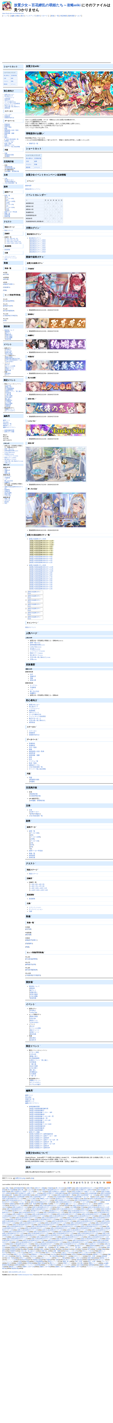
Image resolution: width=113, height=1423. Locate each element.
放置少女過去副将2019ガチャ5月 (95, 1219)
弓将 (10, 181)
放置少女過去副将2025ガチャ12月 (41, 567)
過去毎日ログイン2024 (38, 240)
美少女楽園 (8, 354)
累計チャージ (9, 367)
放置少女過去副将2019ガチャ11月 (30, 1223)
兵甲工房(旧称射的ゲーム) (13, 360)
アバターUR (9, 204)
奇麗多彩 (7, 491)
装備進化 (7, 126)
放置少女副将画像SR (37, 1128)
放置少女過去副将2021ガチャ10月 (69, 1231)
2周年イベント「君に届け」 (14, 391)
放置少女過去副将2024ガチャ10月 (79, 1212)
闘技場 (7, 331)
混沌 (15, 315)
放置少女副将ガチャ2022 (92, 1244)
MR (7, 200)
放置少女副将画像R (36, 1130)
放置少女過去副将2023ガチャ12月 (77, 1242)
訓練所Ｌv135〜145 (46, 1198)
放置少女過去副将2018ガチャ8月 (84, 1216)
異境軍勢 (7, 249)
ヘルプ (78, 16)
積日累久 (8, 373)
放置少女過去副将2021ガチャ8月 (19, 1231)
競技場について (9, 330)
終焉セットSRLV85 (35, 1252)
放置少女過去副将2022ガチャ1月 (38, 1233)
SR (7, 210)
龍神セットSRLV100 (84, 1252)
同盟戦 (7, 156)
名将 (11, 306)
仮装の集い (8, 352)
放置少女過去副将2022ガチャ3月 (87, 1233)
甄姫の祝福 (8, 357)
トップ (5, 16)
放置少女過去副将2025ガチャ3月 (41, 585)
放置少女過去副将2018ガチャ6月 (34, 1216)
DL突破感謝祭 (9, 388)
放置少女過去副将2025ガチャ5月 (41, 581)
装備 (12, 81)
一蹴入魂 (8, 394)
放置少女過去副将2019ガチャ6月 (12, 1221)
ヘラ (5, 479)
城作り (6, 137)
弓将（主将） (79, 1261)
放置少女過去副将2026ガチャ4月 (13, 487)
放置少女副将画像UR (37, 1122)
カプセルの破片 (35, 1084)
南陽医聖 (8, 405)
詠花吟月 (33, 1040)
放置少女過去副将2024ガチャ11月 (98, 1207)
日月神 (12, 315)
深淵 (4, 320)
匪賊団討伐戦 (9, 155)
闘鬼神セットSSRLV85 (38, 1254)
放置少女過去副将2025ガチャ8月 (41, 575)
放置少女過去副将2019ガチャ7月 (37, 1221)
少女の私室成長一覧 (12, 139)
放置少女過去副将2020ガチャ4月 (48, 1224)
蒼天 (8, 306)
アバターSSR (10, 207)
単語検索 (63, 16)
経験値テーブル (9, 145)
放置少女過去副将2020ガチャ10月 (91, 1226)
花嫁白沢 (7, 470)
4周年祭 (7, 406)
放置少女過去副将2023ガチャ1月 (17, 1238)
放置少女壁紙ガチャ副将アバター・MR (43, 1136)
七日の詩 (8, 385)
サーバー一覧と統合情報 (12, 146)
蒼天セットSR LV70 (17, 1252)
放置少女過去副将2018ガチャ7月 (59, 1216)
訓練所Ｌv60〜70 (60, 1266)
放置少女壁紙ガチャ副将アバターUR (42, 1144)
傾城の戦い (8, 334)
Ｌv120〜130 (9, 243)
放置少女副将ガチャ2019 (89, 1209)
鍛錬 (5, 128)
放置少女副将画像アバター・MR (41, 1112)
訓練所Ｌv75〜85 (44, 1266)
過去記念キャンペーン (32, 189)
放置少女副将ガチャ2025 (37, 565)
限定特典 (8, 370)
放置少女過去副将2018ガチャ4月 (92, 1214)
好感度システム (9, 140)
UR (7, 206)
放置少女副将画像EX (37, 1110)
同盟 (5, 153)
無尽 (4, 310)
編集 (13, 16)
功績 (5, 259)
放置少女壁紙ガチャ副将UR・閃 (41, 1142)
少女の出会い (9, 361)
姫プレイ (8, 333)
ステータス (7, 114)
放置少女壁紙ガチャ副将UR (39, 1146)
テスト (95, 1210)
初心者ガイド (8, 96)
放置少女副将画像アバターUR (40, 1120)
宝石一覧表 (7, 127)
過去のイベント (30, 627)
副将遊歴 (7, 215)
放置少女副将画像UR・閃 (38, 1118)
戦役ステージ (8, 230)
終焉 (8, 310)
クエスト (6, 81)
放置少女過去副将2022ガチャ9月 (21, 1237)
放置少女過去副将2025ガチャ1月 (41, 589)
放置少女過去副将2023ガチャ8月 (83, 1240)
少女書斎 (8, 401)
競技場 (5, 84)
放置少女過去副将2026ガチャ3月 (41, 558)
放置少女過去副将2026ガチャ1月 (41, 562)
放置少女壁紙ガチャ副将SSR (40, 1148)
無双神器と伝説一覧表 (11, 130)
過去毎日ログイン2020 (38, 248)
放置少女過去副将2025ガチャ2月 (41, 587)
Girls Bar (33, 1018)
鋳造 (5, 134)
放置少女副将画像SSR (37, 1126)
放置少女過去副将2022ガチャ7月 (80, 1235)
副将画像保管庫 (9, 430)
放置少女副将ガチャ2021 (24, 1245)
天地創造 (7, 477)
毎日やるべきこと (10, 105)
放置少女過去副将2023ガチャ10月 (26, 1242)
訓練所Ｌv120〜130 (28, 1266)
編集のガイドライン (9, 427)
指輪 (4, 284)
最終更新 (71, 16)
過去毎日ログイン (35, 238)
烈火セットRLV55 (88, 1251)
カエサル (7, 500)
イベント (13, 84)
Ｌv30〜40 (33, 884)
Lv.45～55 (15, 238)
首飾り (12, 284)
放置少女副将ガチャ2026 (37, 539)
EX (7, 197)
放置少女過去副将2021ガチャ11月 (94, 1231)
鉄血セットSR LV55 (71, 1251)
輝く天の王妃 (8, 480)
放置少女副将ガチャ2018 (20, 1207)
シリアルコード (9, 97)
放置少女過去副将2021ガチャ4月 (27, 1230)
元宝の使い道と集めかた (12, 106)
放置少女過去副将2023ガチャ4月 (91, 1238)
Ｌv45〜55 (40, 884)
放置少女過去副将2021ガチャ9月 (44, 1231)
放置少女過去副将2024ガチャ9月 (53, 1212)
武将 (7, 181)
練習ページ (6, 420)
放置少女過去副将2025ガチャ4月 (41, 583)
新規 (52, 16)
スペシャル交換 (10, 366)
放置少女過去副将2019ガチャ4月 (70, 1219)
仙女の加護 (8, 396)
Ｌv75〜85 (15, 240)
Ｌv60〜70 (8, 240)
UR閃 (7, 203)
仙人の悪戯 (8, 403)
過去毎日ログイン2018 (38, 252)
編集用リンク (7, 425)
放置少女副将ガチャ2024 (44, 1245)
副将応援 (7, 216)
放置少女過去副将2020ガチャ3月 (23, 1224)
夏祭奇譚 (28, 186)
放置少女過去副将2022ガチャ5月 (30, 1235)
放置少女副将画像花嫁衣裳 (39, 1108)
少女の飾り (8, 397)
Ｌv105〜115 (17, 241)
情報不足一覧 (7, 424)
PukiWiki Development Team (25, 1274)
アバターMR (9, 198)
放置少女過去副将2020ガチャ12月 (35, 1228)
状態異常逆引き (9, 117)
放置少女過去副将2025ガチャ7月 (41, 577)
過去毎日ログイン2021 (38, 246)
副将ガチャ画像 (9, 431)
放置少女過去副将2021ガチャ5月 (52, 1230)
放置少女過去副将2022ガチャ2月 (63, 1233)
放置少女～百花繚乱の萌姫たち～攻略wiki (47, 5)
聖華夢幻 (7, 489)
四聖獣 (12, 301)
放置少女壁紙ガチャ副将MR (39, 1138)
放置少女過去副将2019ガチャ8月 (62, 1221)
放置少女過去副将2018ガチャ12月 (77, 1217)
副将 (12, 78)
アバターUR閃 (10, 201)
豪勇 (4, 306)
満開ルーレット (10, 409)
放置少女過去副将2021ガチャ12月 (12, 1233)
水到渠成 (8, 393)
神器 (85, 1198)
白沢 (5, 468)
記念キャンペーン (46, 1258)
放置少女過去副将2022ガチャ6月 (55, 1235)
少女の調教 (8, 337)
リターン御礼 (34, 1052)
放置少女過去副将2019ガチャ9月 (87, 1221)
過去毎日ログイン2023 (38, 242)
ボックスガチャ (10, 410)
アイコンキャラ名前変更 (12, 103)
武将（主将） (92, 1256)
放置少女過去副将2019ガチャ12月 (55, 1223)
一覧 (57, 16)
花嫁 (5, 472)
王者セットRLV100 (67, 1252)
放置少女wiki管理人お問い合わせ (17, 1272)
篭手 (8, 284)
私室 (19, 1261)
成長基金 (7, 108)
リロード (44, 16)
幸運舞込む (8, 400)
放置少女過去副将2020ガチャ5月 (73, 1224)
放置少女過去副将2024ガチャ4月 (20, 1244)
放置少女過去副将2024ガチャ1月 (66, 1209)
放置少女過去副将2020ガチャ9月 (66, 1226)
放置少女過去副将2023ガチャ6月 (33, 1240)
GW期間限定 (9, 390)
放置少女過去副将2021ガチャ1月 (61, 1228)
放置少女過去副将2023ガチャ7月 (58, 1240)
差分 (22, 16)
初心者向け (7, 75)
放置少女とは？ (9, 94)
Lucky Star (8, 351)
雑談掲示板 (8, 166)
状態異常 (7, 116)
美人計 (7, 364)
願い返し (8, 399)
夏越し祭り (8, 387)
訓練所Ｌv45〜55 (76, 1266)
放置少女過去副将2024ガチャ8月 (29, 1212)
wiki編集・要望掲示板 (12, 171)
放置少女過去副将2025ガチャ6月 (41, 579)
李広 (5, 503)
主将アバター (9, 180)
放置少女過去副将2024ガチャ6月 (78, 1210)
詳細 (32, 1178)
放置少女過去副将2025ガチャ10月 (41, 571)
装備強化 (7, 124)
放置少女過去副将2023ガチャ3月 (66, 1238)
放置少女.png (19, 1178)
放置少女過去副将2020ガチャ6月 (97, 1224)
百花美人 (8, 349)
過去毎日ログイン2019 (38, 250)
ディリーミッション (36, 909)
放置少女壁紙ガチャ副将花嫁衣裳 (41, 1134)
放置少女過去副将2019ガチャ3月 (45, 1219)
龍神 (8, 315)
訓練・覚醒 (56, 1251)
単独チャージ (9, 369)
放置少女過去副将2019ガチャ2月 (20, 1219)
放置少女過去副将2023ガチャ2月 (41, 1238)
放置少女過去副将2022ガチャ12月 (98, 1237)
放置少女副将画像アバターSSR (40, 1124)
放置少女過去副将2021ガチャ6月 (77, 1230)
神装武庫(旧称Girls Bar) (12, 358)
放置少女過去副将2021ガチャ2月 (85, 1228)
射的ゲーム (34, 1020)
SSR (7, 209)
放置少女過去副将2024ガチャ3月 (45, 1244)
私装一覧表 (7, 143)
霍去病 (6, 501)
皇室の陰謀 (8, 336)
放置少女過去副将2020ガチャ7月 (17, 1226)
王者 (4, 315)
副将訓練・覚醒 (9, 133)
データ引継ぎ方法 (10, 102)
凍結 (17, 16)
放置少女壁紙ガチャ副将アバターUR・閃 (44, 1140)
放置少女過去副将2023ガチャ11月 (52, 1242)
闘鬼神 (12, 310)
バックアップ (30, 16)
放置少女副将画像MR (37, 1114)
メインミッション (10, 256)
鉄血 (8, 301)
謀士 (13, 181)
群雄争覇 (8, 339)
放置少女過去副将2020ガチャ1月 (81, 1223)
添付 (38, 16)
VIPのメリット (9, 100)
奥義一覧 (7, 213)
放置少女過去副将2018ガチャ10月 (26, 1217)
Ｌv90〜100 (9, 241)
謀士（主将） (92, 1261)
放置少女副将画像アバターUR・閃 (42, 1116)
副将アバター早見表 (10, 212)
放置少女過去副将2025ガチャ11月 (41, 569)
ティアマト (7, 476)
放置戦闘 (7, 99)
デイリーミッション (10, 258)
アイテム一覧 (8, 142)
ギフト (7, 375)
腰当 (8, 287)
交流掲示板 (14, 75)
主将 (5, 78)
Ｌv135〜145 (17, 243)
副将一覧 (7, 195)
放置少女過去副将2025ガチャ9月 (41, 573)
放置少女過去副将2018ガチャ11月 (52, 1217)
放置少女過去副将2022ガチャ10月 (47, 1237)
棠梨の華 (7, 473)
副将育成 (7, 131)
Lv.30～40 (8, 238)
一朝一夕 (33, 1076)
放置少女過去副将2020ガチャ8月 (41, 1226)
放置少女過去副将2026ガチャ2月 (41, 560)
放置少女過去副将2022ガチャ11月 (72, 1237)
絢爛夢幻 (7, 482)
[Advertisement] (22, 39)
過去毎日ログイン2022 (38, 244)
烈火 (4, 301)
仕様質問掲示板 (10, 168)
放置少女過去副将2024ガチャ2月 (70, 1244)
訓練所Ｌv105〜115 (76, 1258)
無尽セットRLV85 (51, 1252)
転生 (5, 136)
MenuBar (6, 422)
